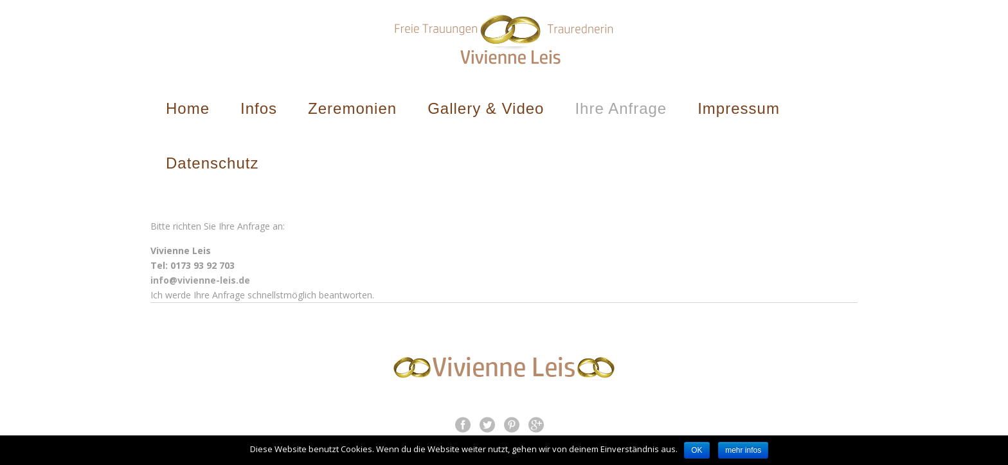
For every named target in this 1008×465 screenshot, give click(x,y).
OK (696, 450)
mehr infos (743, 450)
